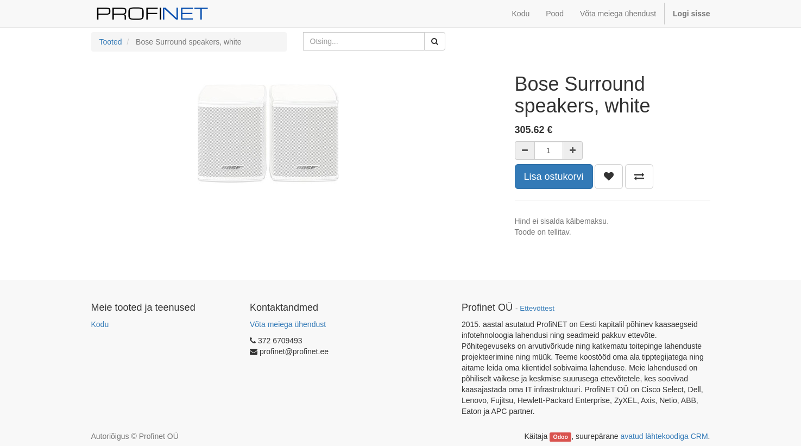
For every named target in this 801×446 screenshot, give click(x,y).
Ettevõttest (537, 308)
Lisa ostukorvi (554, 176)
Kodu (100, 324)
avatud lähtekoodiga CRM (664, 436)
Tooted (110, 41)
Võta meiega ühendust (288, 324)
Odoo (560, 437)
